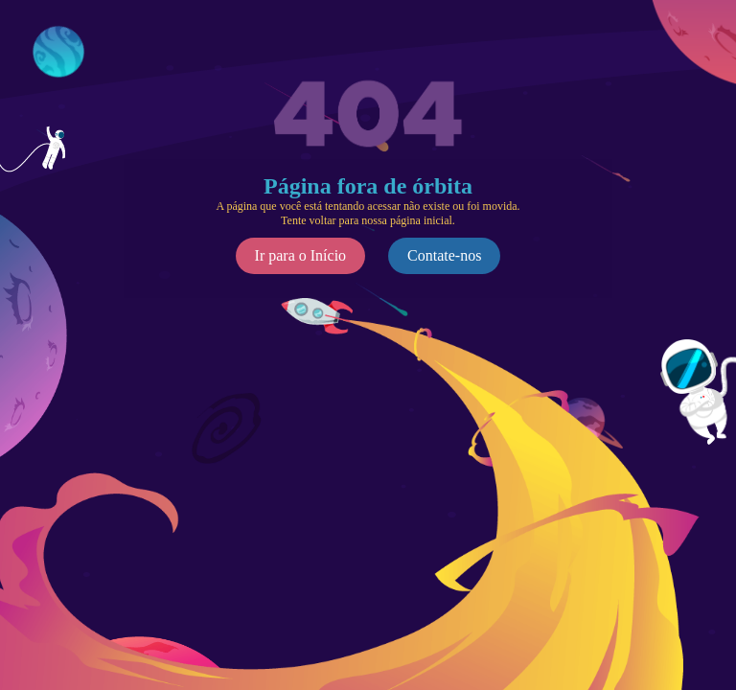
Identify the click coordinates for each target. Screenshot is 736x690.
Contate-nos (444, 255)
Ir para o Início (301, 255)
